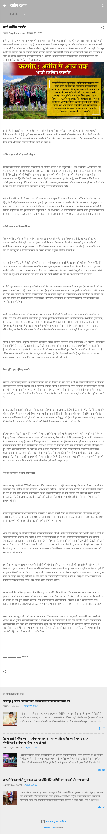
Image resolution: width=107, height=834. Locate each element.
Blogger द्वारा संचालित (53, 821)
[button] (102, 28)
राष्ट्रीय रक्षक (18, 5)
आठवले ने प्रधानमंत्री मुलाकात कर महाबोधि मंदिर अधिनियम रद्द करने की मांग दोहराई (46, 780)
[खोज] (102, 6)
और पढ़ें (101, 728)
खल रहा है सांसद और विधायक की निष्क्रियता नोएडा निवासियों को (36, 701)
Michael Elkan (49, 828)
